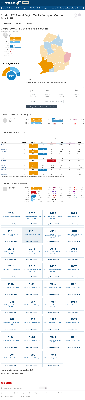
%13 (18, 74)
